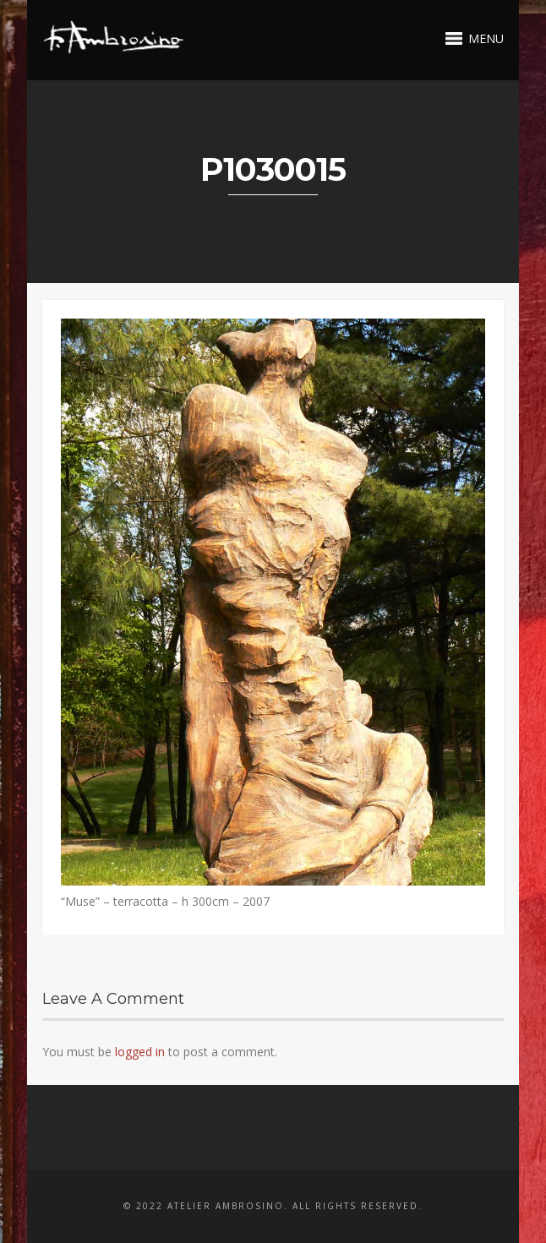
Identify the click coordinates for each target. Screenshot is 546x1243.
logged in (140, 1052)
